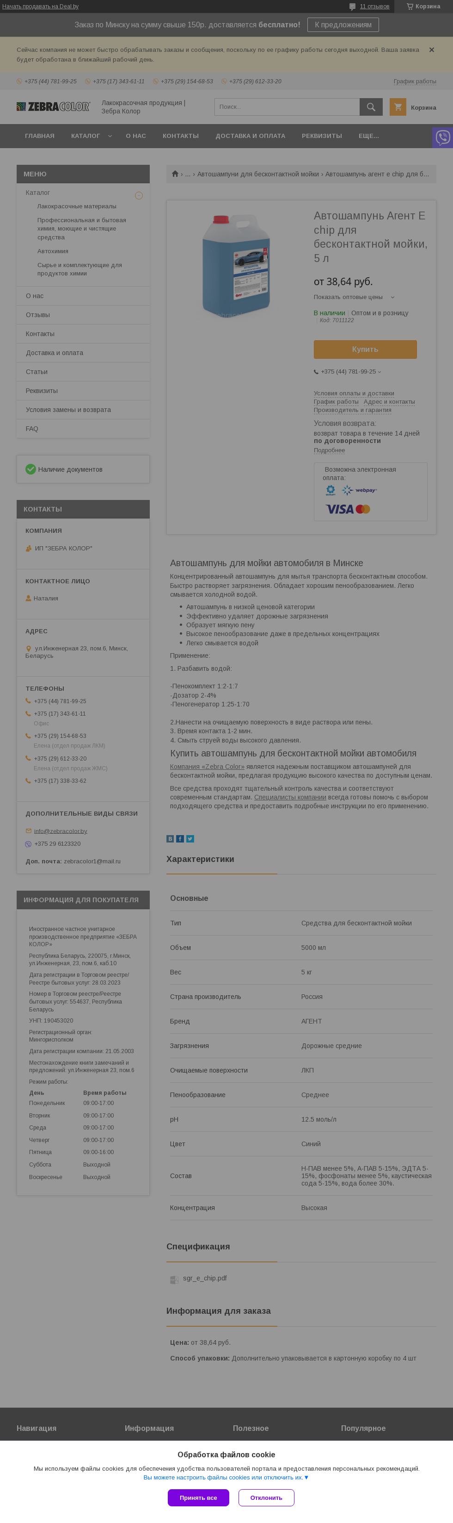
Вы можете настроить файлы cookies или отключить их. (223, 1477)
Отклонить (266, 1497)
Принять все (198, 1497)
